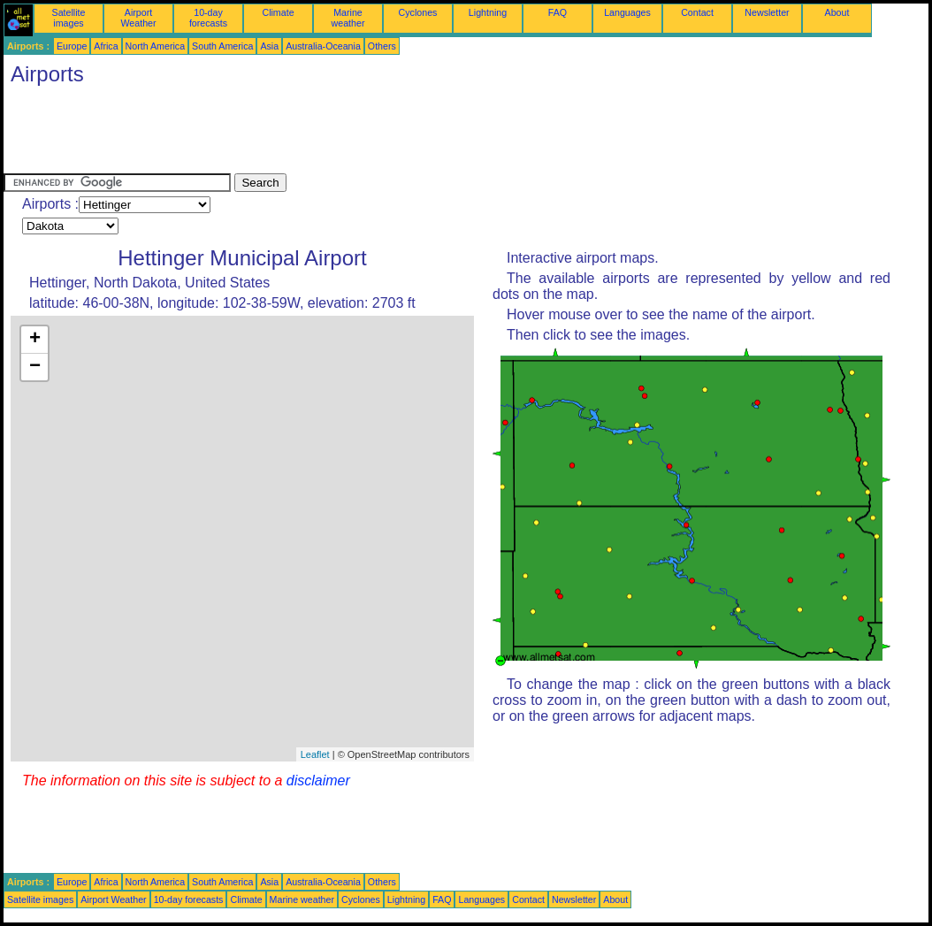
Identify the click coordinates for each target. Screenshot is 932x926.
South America (222, 46)
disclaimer (318, 780)
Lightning (488, 12)
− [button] (35, 367)
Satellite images (69, 17)
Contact (697, 12)
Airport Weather (138, 17)
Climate (278, 12)
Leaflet (315, 754)
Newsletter (767, 12)
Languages (627, 12)
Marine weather (348, 17)
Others (382, 46)
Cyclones (418, 12)
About (837, 12)
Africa (106, 46)
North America (156, 46)
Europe (72, 46)
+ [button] (35, 339)
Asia (269, 46)
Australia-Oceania (323, 46)
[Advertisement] (325, 133)
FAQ (557, 12)
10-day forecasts (208, 17)
